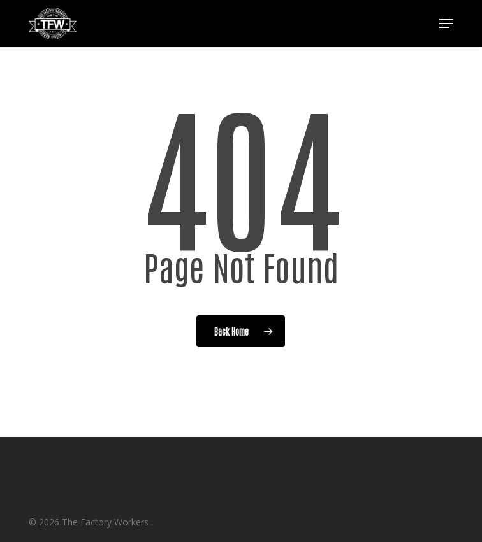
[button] (446, 23)
